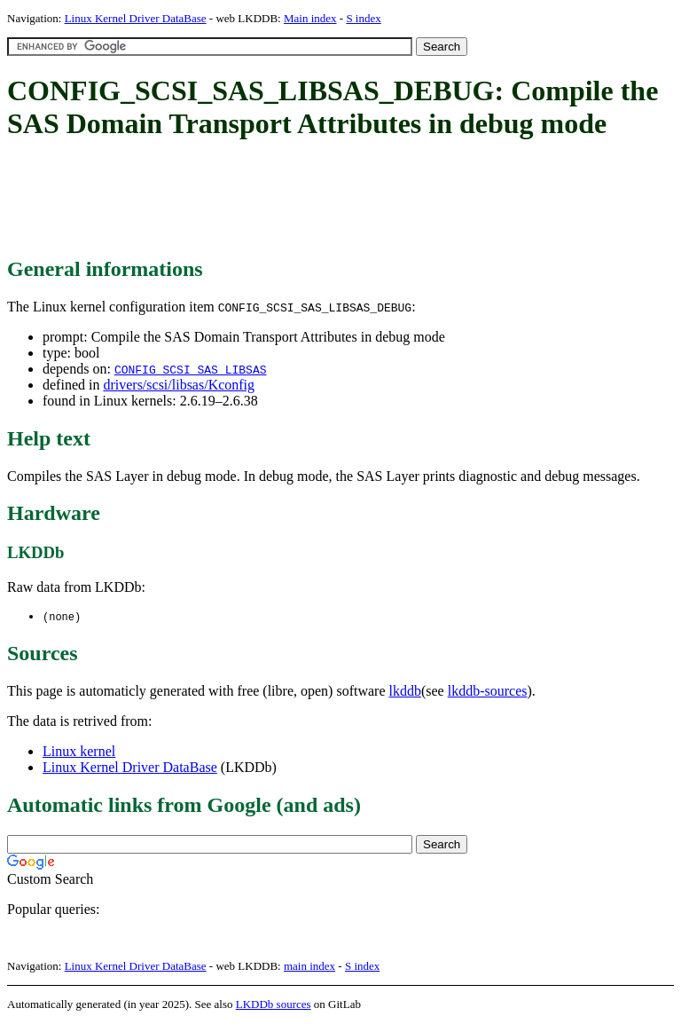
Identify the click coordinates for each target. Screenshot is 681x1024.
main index (309, 966)
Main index (310, 18)
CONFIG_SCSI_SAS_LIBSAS (190, 369)
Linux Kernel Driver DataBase (136, 18)
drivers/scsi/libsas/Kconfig (178, 384)
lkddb (405, 691)
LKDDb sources (273, 1005)
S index (363, 18)
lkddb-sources (488, 691)
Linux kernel (79, 752)
